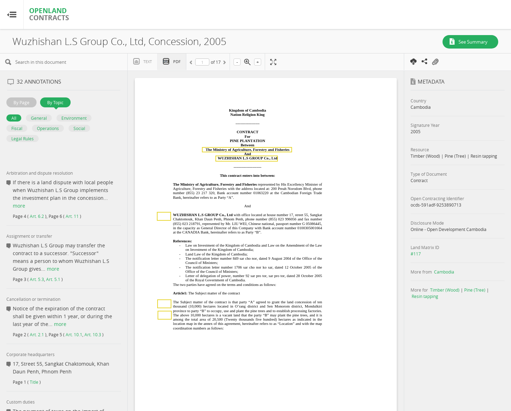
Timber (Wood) (445, 290)
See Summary (473, 42)
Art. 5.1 (53, 279)
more (19, 205)
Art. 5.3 (37, 279)
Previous (192, 63)
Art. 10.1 (74, 334)
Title (34, 382)
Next (224, 63)
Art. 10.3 (92, 334)
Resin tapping (425, 296)
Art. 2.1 (37, 334)
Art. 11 (72, 216)
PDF (177, 61)
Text (147, 61)
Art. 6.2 (37, 216)
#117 (416, 254)
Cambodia (444, 272)
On (435, 62)
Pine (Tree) (474, 290)
